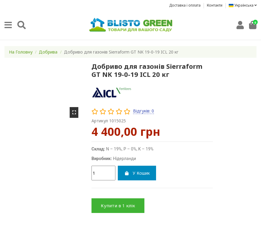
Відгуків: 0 (143, 111)
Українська (243, 5)
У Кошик (137, 173)
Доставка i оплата (185, 5)
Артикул (99, 121)
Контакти (214, 5)
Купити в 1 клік (118, 205)
